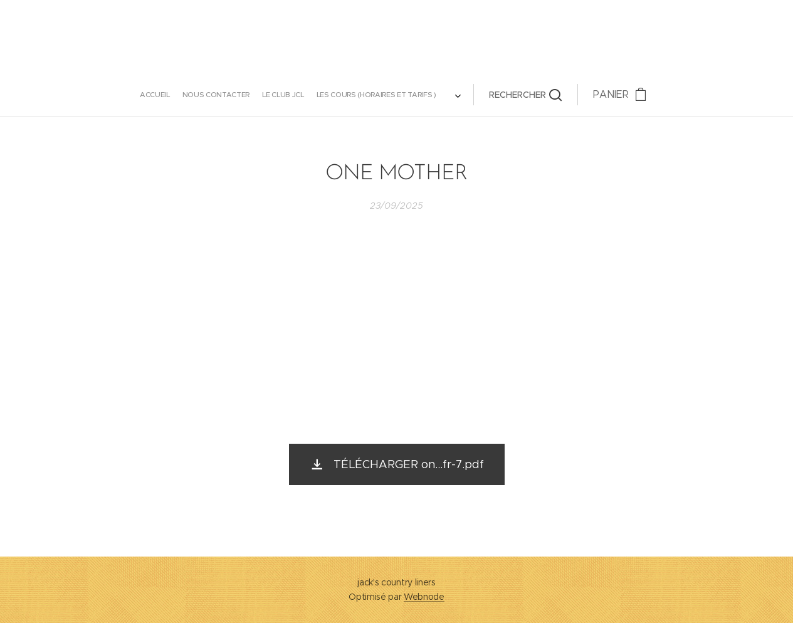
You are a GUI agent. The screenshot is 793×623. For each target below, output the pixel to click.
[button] (471, 94)
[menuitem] (197, 94)
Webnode (424, 596)
